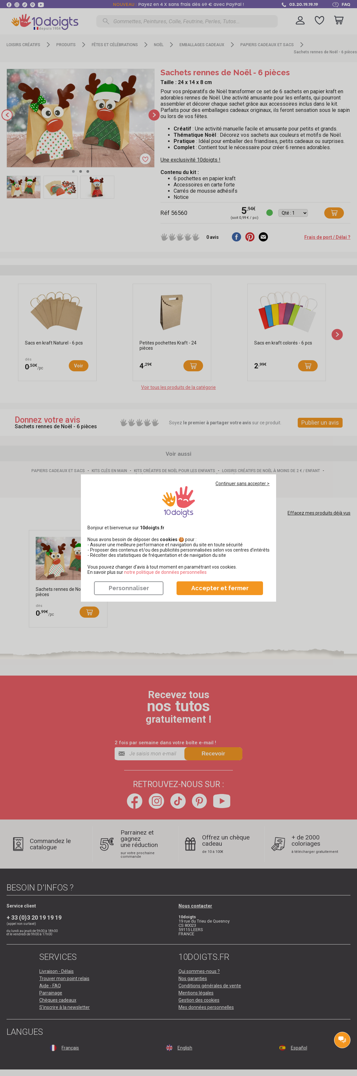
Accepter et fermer (220, 588)
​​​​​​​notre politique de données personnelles (165, 572)
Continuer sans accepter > (243, 483)
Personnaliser (129, 588)
